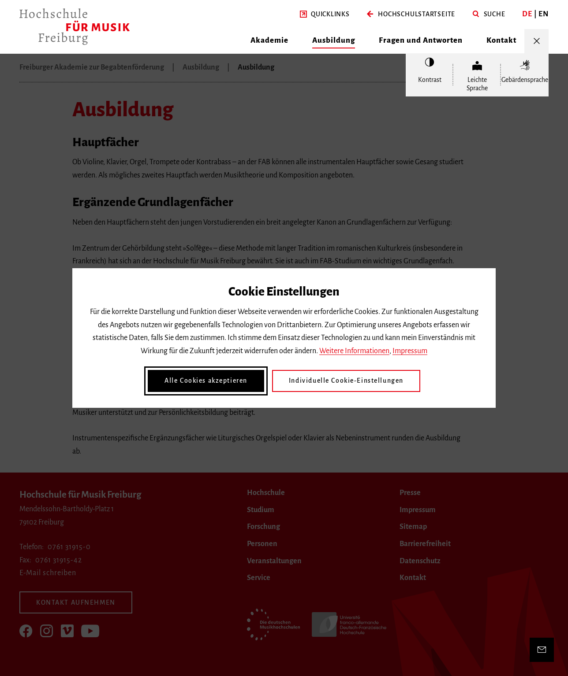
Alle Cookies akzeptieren (205, 380)
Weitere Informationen (354, 351)
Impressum (409, 351)
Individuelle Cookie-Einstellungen (346, 380)
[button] (325, 14)
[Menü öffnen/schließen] (536, 41)
